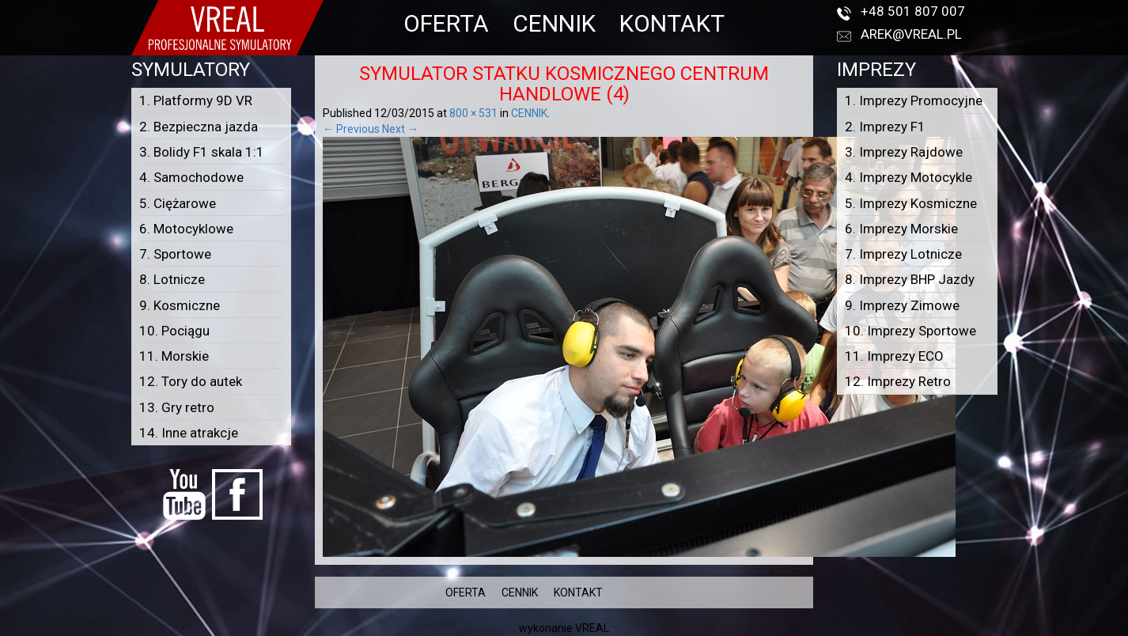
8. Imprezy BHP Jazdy (910, 279)
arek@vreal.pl (911, 34)
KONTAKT (672, 23)
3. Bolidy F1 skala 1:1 (201, 152)
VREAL (592, 628)
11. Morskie (174, 356)
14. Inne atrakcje (188, 433)
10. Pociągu (174, 331)
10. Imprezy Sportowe (910, 331)
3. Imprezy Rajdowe (904, 152)
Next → (400, 129)
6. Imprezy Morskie (901, 229)
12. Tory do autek (190, 381)
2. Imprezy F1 (885, 126)
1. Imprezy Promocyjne (913, 100)
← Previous (351, 129)
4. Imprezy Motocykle (908, 177)
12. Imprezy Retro (898, 381)
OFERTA (446, 23)
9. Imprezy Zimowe (902, 305)
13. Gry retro (176, 407)
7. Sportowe (175, 254)
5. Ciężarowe (177, 203)
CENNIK (554, 23)
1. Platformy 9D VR (195, 100)
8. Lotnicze (172, 279)
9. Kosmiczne (179, 305)
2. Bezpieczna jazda (198, 126)
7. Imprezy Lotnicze (903, 254)
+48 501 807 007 (913, 11)
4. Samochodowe (191, 177)
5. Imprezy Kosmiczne (911, 203)
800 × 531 (473, 113)
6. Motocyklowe (186, 229)
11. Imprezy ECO (894, 356)
